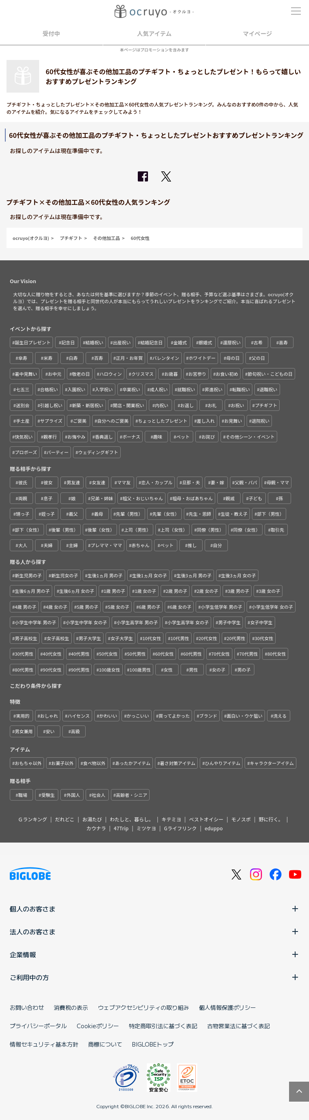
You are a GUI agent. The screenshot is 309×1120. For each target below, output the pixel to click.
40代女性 (52, 653)
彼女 (48, 482)
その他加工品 (106, 238)
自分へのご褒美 (112, 420)
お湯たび (92, 819)
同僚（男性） (210, 529)
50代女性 (108, 653)
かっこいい (138, 715)
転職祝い (241, 389)
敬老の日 (81, 373)
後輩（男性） (64, 529)
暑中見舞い (26, 373)
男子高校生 (26, 638)
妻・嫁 (217, 482)
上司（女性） (173, 529)
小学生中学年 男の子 (35, 622)
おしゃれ (49, 715)
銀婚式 (205, 342)
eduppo (214, 828)
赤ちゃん (141, 545)
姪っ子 (48, 513)
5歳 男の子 (87, 606)
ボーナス (131, 436)
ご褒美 (79, 420)
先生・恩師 (200, 513)
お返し (187, 405)
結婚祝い (95, 342)
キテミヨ (171, 819)
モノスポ (241, 819)
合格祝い (49, 389)
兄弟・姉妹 (101, 498)
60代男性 (192, 653)
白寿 (73, 358)
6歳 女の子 (180, 606)
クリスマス (142, 373)
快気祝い (24, 436)
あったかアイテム (132, 763)
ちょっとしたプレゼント (163, 420)
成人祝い (159, 389)
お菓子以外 (62, 763)
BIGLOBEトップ (153, 1044)
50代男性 (136, 653)
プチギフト (71, 238)
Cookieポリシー (98, 1026)
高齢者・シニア (131, 795)
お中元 (54, 373)
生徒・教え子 (234, 513)
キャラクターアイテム (272, 763)
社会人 (98, 795)
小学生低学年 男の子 (221, 606)
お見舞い (233, 420)
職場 (22, 795)
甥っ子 (22, 513)
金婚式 (180, 342)
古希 (258, 342)
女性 (167, 669)
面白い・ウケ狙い (245, 715)
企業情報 (154, 954)
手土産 (22, 420)
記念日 (68, 342)
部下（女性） (28, 529)
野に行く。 (271, 819)
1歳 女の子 (145, 591)
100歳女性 (109, 669)
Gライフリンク (180, 828)
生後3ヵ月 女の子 (238, 575)
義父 (73, 513)
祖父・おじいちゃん (143, 498)
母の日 (233, 358)
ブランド (208, 715)
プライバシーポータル (38, 1026)
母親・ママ (278, 482)
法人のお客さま (154, 931)
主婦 (73, 545)
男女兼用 (24, 731)
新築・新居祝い (88, 405)
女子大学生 (121, 638)
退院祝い (260, 420)
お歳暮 (171, 373)
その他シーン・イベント (249, 436)
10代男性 (179, 638)
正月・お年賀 (129, 358)
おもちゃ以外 (28, 763)
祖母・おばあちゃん (192, 498)
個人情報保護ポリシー (227, 1007)
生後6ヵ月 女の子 (76, 591)
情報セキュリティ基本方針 (44, 1044)
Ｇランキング (32, 819)
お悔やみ (77, 436)
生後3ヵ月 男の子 (194, 575)
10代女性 (151, 638)
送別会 (22, 405)
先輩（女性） (165, 513)
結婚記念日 (151, 342)
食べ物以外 (94, 763)
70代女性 (220, 653)
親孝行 (50, 436)
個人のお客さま (154, 909)
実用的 (22, 715)
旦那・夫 (191, 482)
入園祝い (77, 389)
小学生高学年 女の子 (188, 622)
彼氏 (22, 482)
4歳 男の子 (25, 606)
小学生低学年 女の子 (272, 606)
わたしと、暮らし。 (132, 819)
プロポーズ (26, 452)
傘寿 (22, 358)
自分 (217, 545)
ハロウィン (110, 373)
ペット (183, 436)
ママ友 (123, 482)
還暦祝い (232, 342)
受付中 (51, 33)
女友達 (98, 482)
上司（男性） (137, 529)
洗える (280, 715)
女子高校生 (58, 638)
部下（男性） (270, 513)
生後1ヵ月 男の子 (105, 575)
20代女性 (208, 638)
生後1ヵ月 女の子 (149, 575)
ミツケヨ (146, 828)
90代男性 (80, 669)
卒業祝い (131, 389)
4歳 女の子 (56, 606)
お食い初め (227, 373)
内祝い (161, 405)
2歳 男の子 (176, 591)
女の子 (218, 669)
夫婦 (48, 545)
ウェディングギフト (98, 452)
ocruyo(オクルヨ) (31, 238)
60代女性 (140, 238)
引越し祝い (51, 405)
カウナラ (96, 828)
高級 (75, 731)
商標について (105, 1044)
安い (50, 731)
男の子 (244, 669)
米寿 (48, 358)
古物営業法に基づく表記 (238, 1026)
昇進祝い (214, 389)
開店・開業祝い (128, 405)
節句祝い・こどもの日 (270, 373)
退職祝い (269, 389)
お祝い (237, 405)
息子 (48, 498)
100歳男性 (140, 669)
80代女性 (276, 653)
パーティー (57, 452)
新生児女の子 (64, 575)
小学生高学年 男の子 (137, 622)
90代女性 (52, 669)
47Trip (121, 828)
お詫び (208, 436)
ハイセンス (79, 715)
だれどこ (65, 819)
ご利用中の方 (154, 977)
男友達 (73, 482)
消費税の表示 (71, 1007)
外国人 (73, 795)
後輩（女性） (101, 529)
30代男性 (24, 653)
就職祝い (186, 389)
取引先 (277, 529)
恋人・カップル (156, 482)
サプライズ (51, 420)
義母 (98, 513)
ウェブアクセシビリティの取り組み (143, 1007)
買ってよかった (174, 715)
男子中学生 (229, 622)
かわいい (108, 715)
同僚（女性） (246, 529)
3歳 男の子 (238, 591)
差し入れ (206, 420)
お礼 (211, 405)
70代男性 (248, 653)
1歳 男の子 (114, 591)
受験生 (48, 795)
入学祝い (104, 389)
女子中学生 (261, 622)
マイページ (257, 33)
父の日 (258, 358)
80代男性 (24, 669)
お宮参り (197, 373)
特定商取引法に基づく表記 (163, 1026)
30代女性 (264, 638)
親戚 (229, 498)
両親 (22, 498)
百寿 (98, 358)
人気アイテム (154, 33)
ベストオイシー (206, 819)
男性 (193, 669)
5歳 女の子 (118, 606)
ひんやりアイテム (223, 763)
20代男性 (236, 638)
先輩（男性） (129, 513)
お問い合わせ (27, 1007)
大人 (22, 545)
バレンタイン (165, 358)
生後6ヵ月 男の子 (32, 591)
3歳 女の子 (269, 591)
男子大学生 (90, 638)
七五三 (22, 389)
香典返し (104, 436)
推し (192, 545)
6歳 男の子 (149, 606)
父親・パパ (246, 482)
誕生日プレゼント (33, 342)
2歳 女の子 (207, 591)
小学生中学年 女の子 (86, 622)
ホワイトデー (202, 358)
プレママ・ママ (106, 545)
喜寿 (283, 342)
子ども (255, 498)
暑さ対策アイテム (177, 763)
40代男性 (80, 653)
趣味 (157, 436)
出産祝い (122, 342)
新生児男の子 (28, 575)
